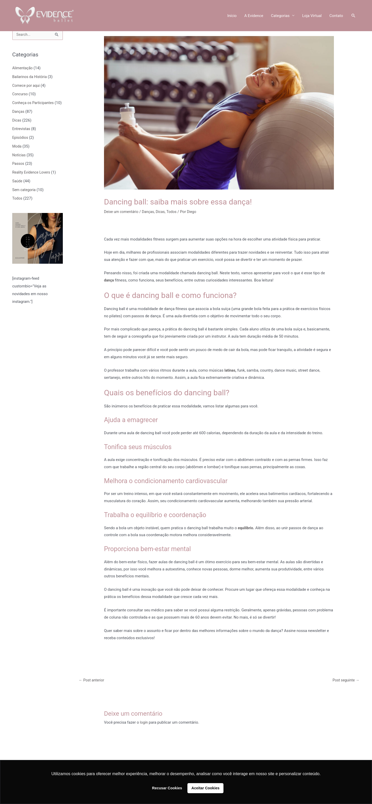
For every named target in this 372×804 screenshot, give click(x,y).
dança (109, 280)
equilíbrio (246, 528)
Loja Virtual (312, 16)
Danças (18, 119)
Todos (17, 206)
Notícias (19, 163)
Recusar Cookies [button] (167, 788)
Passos (18, 171)
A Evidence (253, 16)
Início (232, 16)
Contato (336, 16)
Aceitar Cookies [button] (206, 788)
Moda (17, 154)
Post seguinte (345, 680)
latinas (230, 370)
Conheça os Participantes (34, 103)
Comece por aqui (26, 86)
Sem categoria (24, 198)
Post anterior (92, 680)
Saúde (17, 189)
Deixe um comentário (122, 211)
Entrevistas (21, 137)
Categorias (280, 16)
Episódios (20, 145)
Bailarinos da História (30, 77)
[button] (353, 16)
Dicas (17, 128)
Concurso (20, 94)
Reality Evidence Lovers (32, 180)
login (144, 723)
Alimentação (23, 68)
